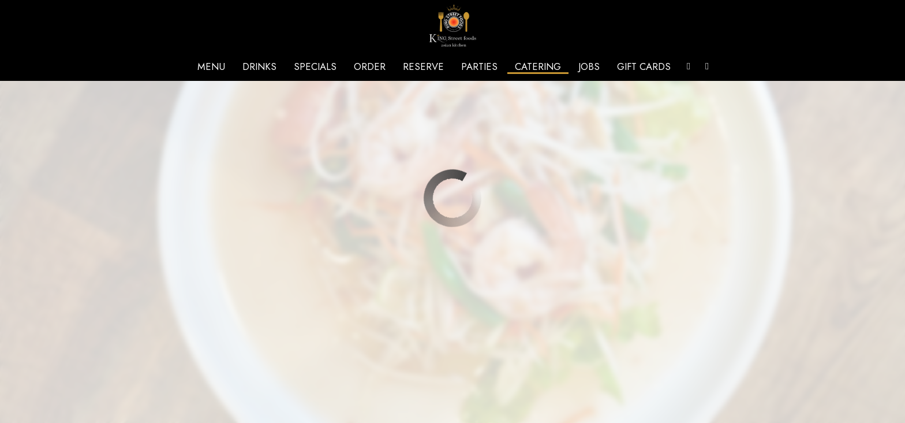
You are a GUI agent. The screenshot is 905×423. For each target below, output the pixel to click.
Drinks (259, 66)
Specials (315, 66)
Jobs (589, 66)
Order (370, 66)
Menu (211, 66)
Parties (479, 66)
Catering (538, 66)
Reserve (423, 66)
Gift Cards (644, 66)
